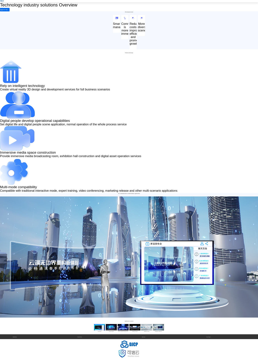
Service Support (208, 336)
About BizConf (15, 336)
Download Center (79, 336)
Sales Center (143, 336)
